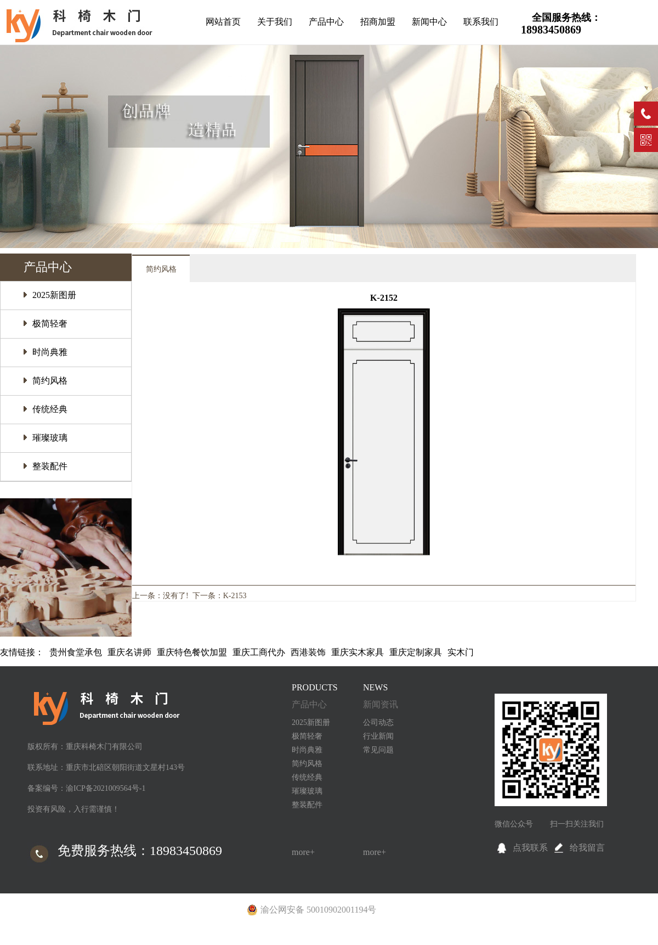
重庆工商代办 (258, 652)
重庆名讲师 (129, 652)
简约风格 (49, 380)
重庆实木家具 (357, 652)
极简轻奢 (49, 323)
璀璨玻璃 (49, 437)
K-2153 (235, 596)
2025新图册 (54, 295)
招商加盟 (377, 21)
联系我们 (480, 21)
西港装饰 (308, 652)
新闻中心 (429, 21)
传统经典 (49, 409)
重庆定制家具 (415, 652)
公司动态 (378, 722)
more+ (303, 852)
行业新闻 (378, 736)
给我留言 (587, 847)
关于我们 (274, 21)
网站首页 (223, 21)
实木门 (460, 652)
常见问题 (378, 750)
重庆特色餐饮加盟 (192, 652)
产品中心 (326, 21)
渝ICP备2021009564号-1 (105, 788)
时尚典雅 (49, 352)
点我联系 (530, 847)
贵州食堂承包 (75, 652)
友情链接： (22, 652)
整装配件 (49, 466)
